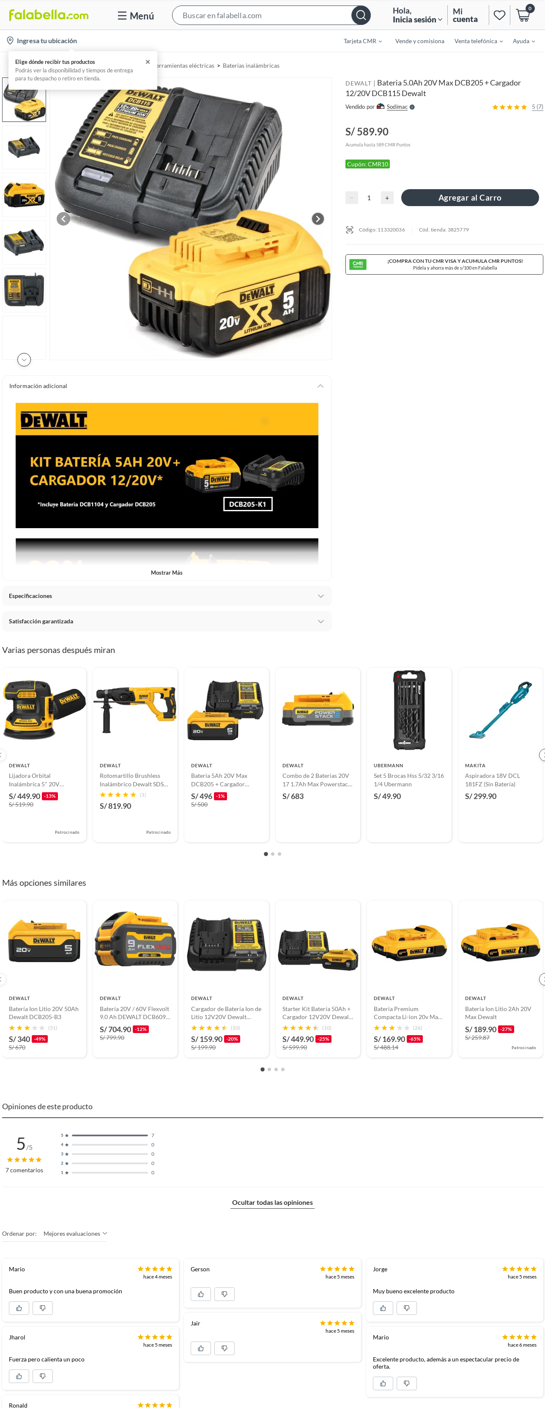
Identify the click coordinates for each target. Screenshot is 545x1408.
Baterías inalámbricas (251, 65)
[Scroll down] (24, 359)
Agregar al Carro (470, 197)
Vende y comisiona (419, 40)
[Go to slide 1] (266, 854)
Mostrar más (167, 572)
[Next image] (318, 219)
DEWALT (358, 83)
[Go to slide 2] (272, 854)
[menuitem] (358, 40)
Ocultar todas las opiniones (272, 1202)
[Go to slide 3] (279, 854)
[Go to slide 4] (283, 1069)
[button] (271, 15)
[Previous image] (63, 219)
